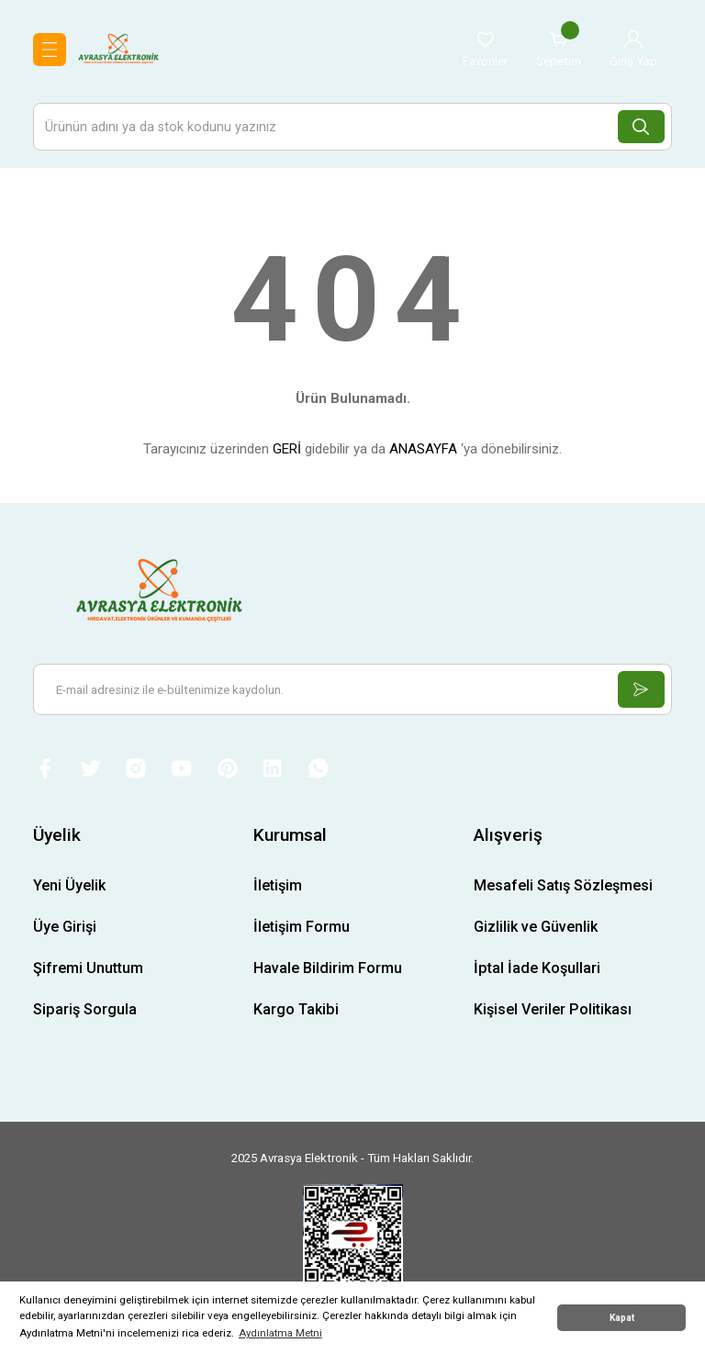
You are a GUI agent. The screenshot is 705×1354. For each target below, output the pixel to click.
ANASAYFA (423, 449)
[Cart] (558, 50)
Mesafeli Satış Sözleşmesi (563, 887)
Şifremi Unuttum (88, 970)
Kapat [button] (622, 1318)
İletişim (277, 887)
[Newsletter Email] (352, 689)
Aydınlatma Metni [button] (280, 1332)
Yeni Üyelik (69, 887)
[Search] (352, 127)
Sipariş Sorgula (85, 1012)
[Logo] (118, 48)
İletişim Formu (301, 928)
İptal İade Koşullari (537, 970)
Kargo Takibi (296, 1012)
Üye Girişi (64, 928)
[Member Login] (633, 50)
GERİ (287, 449)
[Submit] (639, 689)
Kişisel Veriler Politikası (553, 1012)
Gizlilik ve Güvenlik (536, 928)
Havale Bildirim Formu (327, 970)
